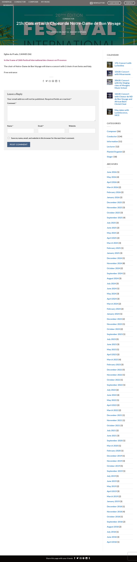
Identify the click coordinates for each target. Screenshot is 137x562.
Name (10, 126)
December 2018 (114, 506)
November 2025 (114, 207)
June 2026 (111, 172)
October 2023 (113, 329)
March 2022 (112, 410)
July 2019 (111, 476)
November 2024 (114, 263)
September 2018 (114, 521)
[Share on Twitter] (46, 81)
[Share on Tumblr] (59, 81)
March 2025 (112, 243)
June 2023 (111, 344)
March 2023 (112, 359)
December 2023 (114, 319)
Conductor (20, 2)
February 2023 (114, 364)
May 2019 (111, 486)
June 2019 (111, 481)
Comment (11, 103)
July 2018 (111, 531)
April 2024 (112, 298)
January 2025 (113, 253)
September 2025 (114, 217)
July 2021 (111, 430)
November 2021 (114, 420)
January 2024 (113, 314)
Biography (8, 5)
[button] (97, 3)
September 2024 (114, 273)
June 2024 (111, 288)
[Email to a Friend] (50, 81)
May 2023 (111, 349)
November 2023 (114, 324)
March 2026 (112, 187)
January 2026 (113, 197)
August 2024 (113, 278)
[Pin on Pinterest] (53, 81)
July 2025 (111, 222)
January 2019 (113, 501)
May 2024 (111, 293)
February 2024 (114, 309)
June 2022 (111, 395)
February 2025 (114, 248)
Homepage (7, 2)
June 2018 (111, 537)
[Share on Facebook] (43, 81)
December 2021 (114, 415)
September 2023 (114, 334)
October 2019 (113, 466)
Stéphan (82, 32)
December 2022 (114, 369)
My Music (45, 2)
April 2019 (112, 491)
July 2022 (111, 390)
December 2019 (114, 455)
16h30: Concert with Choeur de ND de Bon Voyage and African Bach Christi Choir (124, 99)
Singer (110, 156)
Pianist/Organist (114, 151)
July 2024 (111, 283)
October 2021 (113, 425)
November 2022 (114, 374)
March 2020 (112, 445)
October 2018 (113, 516)
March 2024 (112, 303)
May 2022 (111, 400)
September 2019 (114, 471)
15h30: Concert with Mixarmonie (123, 72)
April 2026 (112, 182)
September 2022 (114, 385)
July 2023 (111, 339)
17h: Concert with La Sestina (123, 64)
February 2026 (114, 192)
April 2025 (112, 238)
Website (72, 126)
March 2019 (112, 496)
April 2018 (112, 542)
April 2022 (112, 405)
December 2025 (114, 202)
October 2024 (113, 268)
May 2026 (111, 177)
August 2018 (113, 526)
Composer (33, 2)
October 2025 (113, 212)
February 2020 (114, 450)
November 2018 (114, 511)
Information (112, 141)
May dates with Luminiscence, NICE (122, 112)
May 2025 (111, 232)
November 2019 (114, 461)
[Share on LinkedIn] (56, 81)
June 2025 (111, 227)
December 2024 (114, 258)
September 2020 (114, 440)
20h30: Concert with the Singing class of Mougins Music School (122, 84)
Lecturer (111, 146)
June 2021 (111, 435)
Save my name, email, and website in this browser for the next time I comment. (42, 138)
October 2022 (113, 379)
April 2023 (112, 354)
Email (41, 126)
